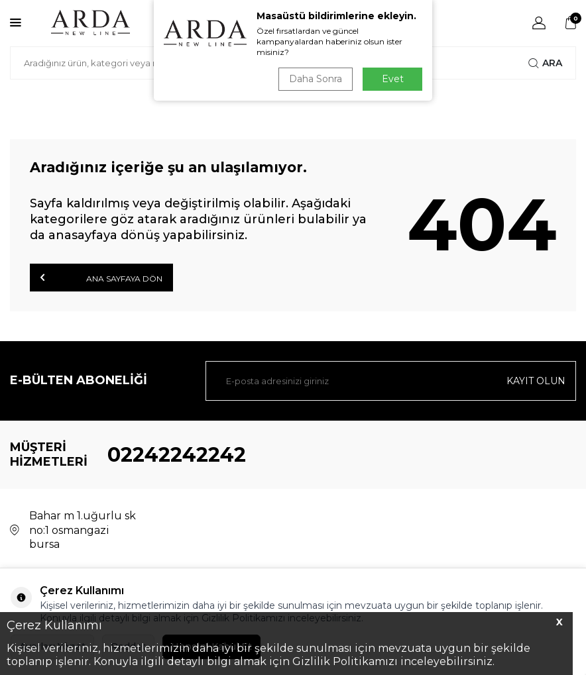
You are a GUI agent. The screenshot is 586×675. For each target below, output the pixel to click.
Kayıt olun (535, 381)
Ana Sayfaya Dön (101, 277)
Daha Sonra (315, 79)
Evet (393, 79)
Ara (545, 63)
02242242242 (176, 454)
